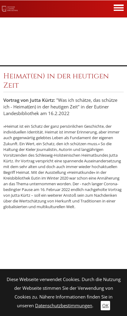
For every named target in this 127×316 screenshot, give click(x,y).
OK (105, 305)
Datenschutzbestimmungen (63, 305)
